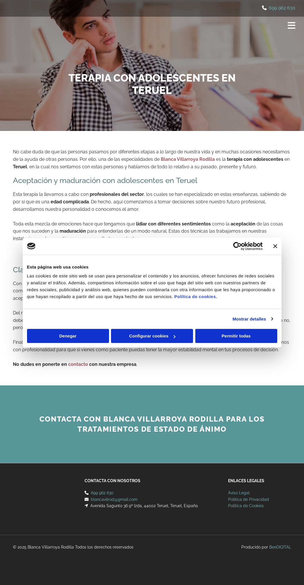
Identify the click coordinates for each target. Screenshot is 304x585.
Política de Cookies (246, 505)
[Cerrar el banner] (275, 246)
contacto (78, 364)
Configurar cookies (152, 335)
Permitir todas (236, 335)
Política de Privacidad (248, 499)
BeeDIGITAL (280, 547)
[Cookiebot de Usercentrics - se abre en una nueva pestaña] (237, 246)
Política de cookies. (195, 296)
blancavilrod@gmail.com (114, 499)
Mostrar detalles (249, 318)
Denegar (68, 335)
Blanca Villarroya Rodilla (188, 159)
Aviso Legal (239, 493)
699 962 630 (282, 8)
